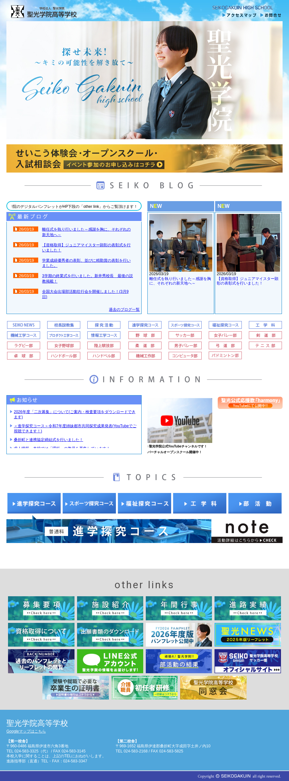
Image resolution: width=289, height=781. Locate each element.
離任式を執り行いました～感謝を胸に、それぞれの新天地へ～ (180, 281)
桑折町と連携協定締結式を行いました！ (48, 439)
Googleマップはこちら (26, 731)
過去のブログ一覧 (124, 309)
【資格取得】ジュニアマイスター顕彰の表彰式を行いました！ (247, 281)
